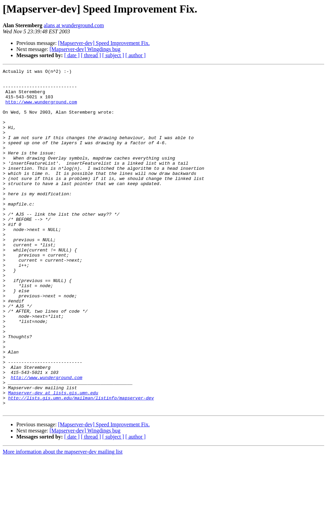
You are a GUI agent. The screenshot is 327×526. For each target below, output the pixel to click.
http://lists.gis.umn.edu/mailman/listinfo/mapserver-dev (81, 464)
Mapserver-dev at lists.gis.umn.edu (53, 458)
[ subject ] (113, 55)
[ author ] (135, 55)
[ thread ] (91, 55)
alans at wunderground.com (74, 25)
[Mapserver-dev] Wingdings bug (85, 49)
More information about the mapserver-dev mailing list (62, 520)
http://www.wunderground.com (41, 109)
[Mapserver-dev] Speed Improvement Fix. (104, 43)
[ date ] (72, 55)
